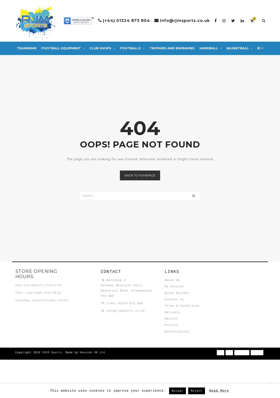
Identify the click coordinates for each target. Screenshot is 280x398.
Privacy (175, 357)
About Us (175, 282)
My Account (177, 293)
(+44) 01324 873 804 (126, 20)
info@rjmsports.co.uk (185, 20)
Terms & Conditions (185, 325)
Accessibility (180, 368)
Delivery (175, 336)
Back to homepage (140, 175)
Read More (219, 390)
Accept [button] (177, 391)
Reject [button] (196, 391)
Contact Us (177, 314)
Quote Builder (180, 304)
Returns (175, 346)
